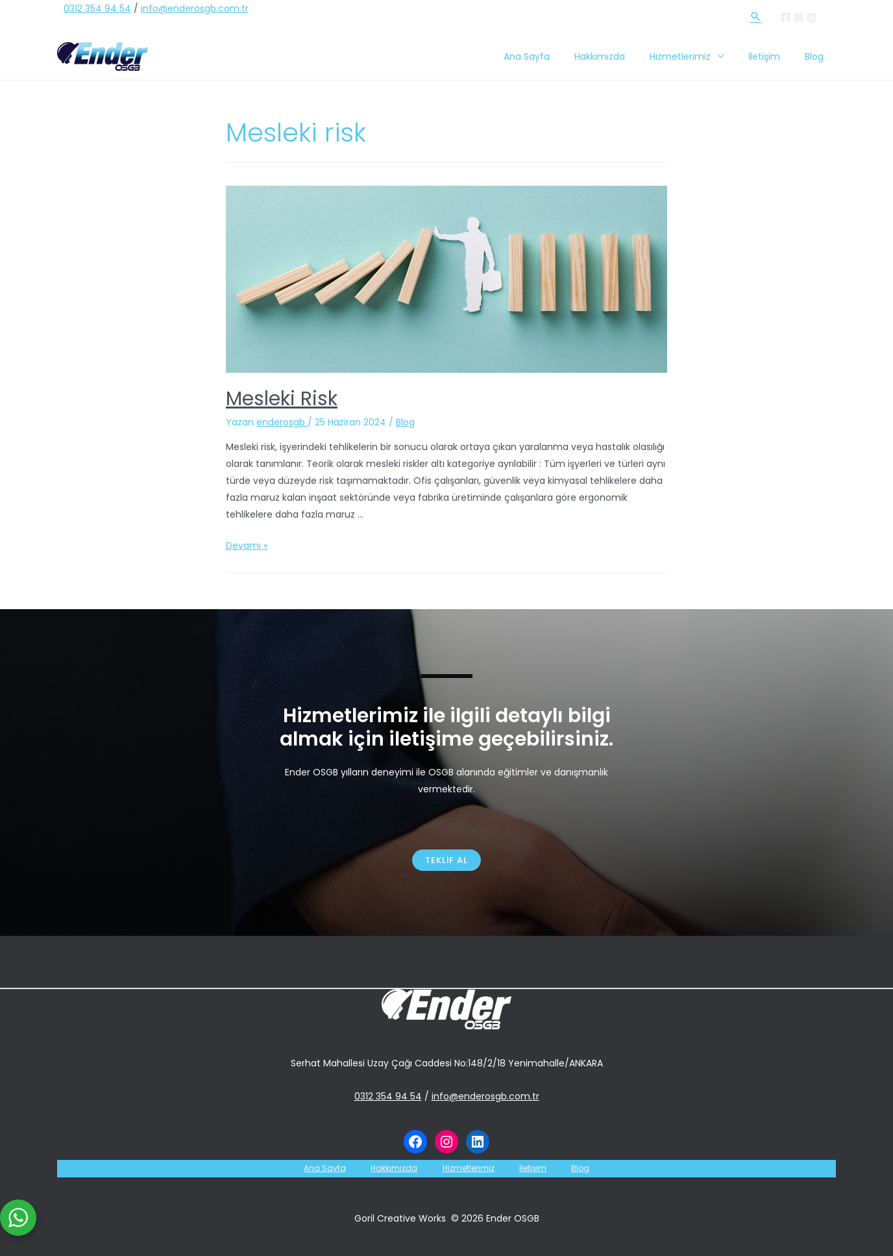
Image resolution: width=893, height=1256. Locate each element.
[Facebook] (785, 17)
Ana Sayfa (556, 56)
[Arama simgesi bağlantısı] (755, 16)
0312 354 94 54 (97, 8)
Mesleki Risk (281, 398)
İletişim (774, 56)
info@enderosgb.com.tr (195, 8)
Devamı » (246, 545)
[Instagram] (798, 17)
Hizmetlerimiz (696, 56)
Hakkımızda (622, 56)
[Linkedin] (811, 17)
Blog (817, 56)
